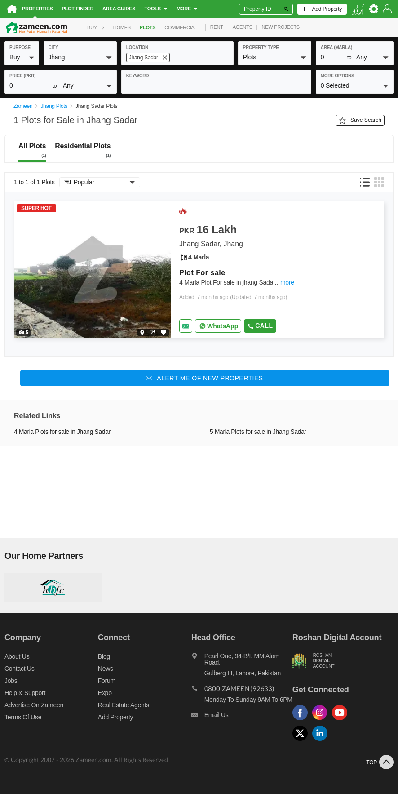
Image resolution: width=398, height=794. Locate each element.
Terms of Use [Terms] (22, 717)
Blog (104, 656)
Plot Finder (77, 8)
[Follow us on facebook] (302, 720)
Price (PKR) (22, 75)
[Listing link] (199, 269)
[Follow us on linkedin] (322, 741)
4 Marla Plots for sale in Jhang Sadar (62, 431)
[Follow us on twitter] (302, 741)
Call (260, 325)
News (105, 668)
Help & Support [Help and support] (24, 692)
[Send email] (185, 326)
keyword (137, 75)
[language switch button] (358, 9)
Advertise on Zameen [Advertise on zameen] (33, 705)
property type (261, 47)
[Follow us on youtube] (342, 720)
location (137, 47)
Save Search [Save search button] (360, 120)
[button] (21, 57)
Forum (106, 680)
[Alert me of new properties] (204, 378)
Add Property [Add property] (115, 717)
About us (16, 656)
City (53, 47)
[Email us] (241, 717)
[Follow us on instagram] (322, 720)
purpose (20, 47)
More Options (337, 75)
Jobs (10, 680)
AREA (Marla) (336, 47)
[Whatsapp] (218, 326)
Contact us (19, 668)
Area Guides (118, 8)
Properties (37, 8)
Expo (105, 692)
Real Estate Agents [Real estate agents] (123, 705)
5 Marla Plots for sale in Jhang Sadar (258, 431)
